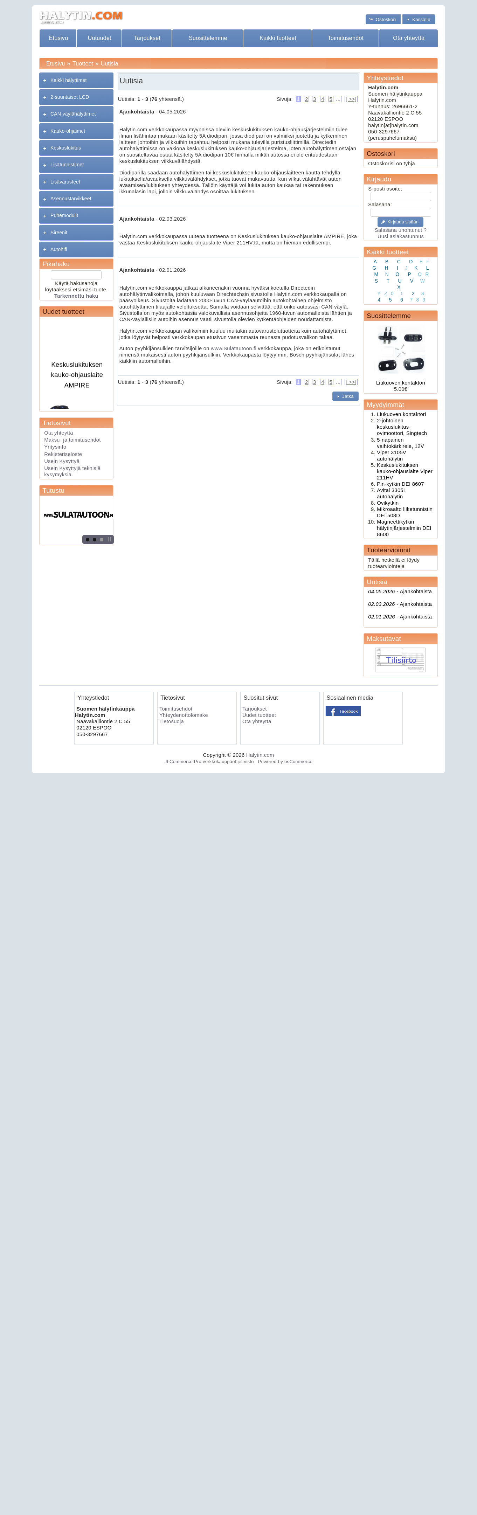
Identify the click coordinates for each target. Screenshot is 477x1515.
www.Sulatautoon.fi (233, 348)
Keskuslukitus (65, 148)
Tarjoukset (147, 38)
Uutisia (109, 64)
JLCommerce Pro (183, 761)
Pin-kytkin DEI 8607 (400, 484)
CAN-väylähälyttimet (73, 114)
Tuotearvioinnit (388, 550)
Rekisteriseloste (63, 454)
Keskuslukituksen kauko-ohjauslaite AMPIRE (77, 378)
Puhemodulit (64, 215)
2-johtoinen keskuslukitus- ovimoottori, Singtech (402, 427)
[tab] (76, 80)
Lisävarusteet (65, 182)
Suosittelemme (208, 38)
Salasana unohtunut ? (401, 230)
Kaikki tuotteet (278, 38)
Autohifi (58, 249)
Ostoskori (381, 153)
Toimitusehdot (346, 38)
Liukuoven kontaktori (400, 383)
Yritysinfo (55, 447)
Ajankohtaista (400, 591)
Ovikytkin (388, 503)
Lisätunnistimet (67, 164)
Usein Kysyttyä (62, 461)
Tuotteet (82, 64)
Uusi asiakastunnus (401, 236)
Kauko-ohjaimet (67, 131)
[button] (383, 19)
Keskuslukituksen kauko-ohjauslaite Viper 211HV (405, 471)
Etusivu (58, 38)
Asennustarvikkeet (70, 198)
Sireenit (59, 232)
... (338, 99)
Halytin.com (260, 755)
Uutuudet (99, 38)
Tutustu (53, 490)
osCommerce (298, 761)
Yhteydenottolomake (183, 715)
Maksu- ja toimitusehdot (72, 440)
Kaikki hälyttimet (68, 80)
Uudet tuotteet (63, 311)
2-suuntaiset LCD (69, 97)
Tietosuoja (171, 721)
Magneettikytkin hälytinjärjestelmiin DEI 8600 (404, 528)
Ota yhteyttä (408, 38)
